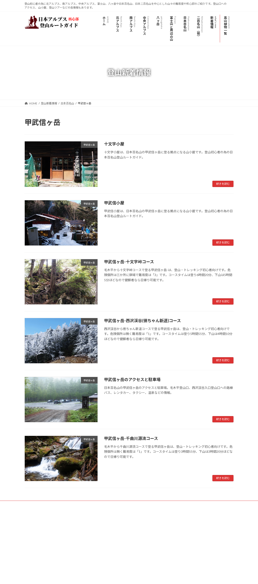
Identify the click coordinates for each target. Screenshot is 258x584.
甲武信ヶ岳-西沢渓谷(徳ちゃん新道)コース (142, 320)
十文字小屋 (114, 143)
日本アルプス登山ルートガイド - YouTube (46, 541)
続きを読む (223, 183)
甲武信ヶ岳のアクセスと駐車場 (132, 379)
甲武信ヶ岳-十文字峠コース (129, 261)
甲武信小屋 (114, 202)
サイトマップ (72, 504)
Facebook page (201, 535)
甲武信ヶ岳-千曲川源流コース (131, 438)
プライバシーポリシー (42, 504)
